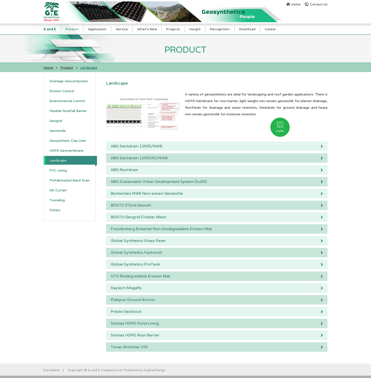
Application (97, 29)
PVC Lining (58, 170)
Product (72, 29)
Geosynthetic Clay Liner (67, 140)
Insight (195, 29)
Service (122, 29)
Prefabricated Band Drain (69, 180)
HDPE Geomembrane (66, 150)
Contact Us (318, 4)
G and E (50, 29)
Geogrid (55, 121)
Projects (173, 29)
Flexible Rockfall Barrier (68, 111)
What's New (147, 29)
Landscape (57, 160)
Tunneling (57, 200)
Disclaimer (52, 370)
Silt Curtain (58, 190)
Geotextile (57, 131)
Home (296, 4)
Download (247, 29)
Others (54, 210)
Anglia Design (154, 370)
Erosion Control (61, 91)
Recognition (220, 29)
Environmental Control (67, 101)
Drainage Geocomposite (68, 81)
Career (270, 29)
